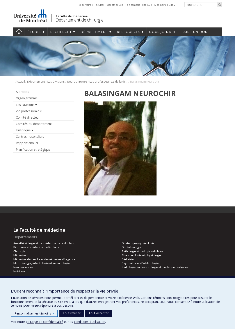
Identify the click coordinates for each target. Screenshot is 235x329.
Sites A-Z (147, 4)
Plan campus (132, 4)
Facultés (99, 4)
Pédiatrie (128, 259)
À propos (22, 92)
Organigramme (27, 98)
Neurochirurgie (77, 81)
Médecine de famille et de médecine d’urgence (44, 259)
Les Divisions (56, 81)
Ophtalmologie (131, 247)
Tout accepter (99, 313)
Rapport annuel (27, 143)
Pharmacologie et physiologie (141, 255)
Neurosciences (23, 267)
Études (34, 31)
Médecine (20, 255)
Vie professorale (27, 111)
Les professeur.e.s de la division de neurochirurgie (108, 81)
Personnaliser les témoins (34, 313)
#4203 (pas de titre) (19, 31)
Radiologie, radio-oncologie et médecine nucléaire (155, 267)
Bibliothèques (115, 4)
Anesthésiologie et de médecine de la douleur (44, 243)
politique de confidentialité (44, 322)
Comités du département (34, 124)
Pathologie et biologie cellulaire (142, 251)
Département (94, 31)
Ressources (129, 31)
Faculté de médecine (72, 16)
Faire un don (195, 31)
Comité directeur (28, 117)
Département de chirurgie (79, 20)
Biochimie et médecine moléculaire (36, 247)
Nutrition (19, 271)
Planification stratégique (33, 149)
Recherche (61, 31)
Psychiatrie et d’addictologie (140, 263)
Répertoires (85, 4)
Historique (23, 130)
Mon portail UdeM (165, 4)
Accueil (20, 81)
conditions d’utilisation (89, 322)
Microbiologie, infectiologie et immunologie (41, 263)
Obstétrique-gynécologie (138, 243)
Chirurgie (19, 251)
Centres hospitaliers (30, 136)
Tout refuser (71, 313)
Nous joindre (162, 31)
